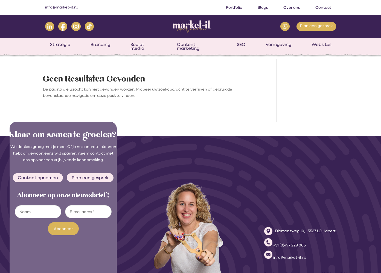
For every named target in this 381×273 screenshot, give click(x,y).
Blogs (263, 7)
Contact (323, 7)
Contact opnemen (38, 177)
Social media (137, 46)
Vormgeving (278, 44)
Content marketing (188, 46)
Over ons (291, 7)
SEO (241, 44)
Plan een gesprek (316, 25)
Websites (321, 44)
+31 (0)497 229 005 (289, 207)
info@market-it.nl (61, 7)
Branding (100, 44)
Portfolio (234, 7)
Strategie (60, 44)
